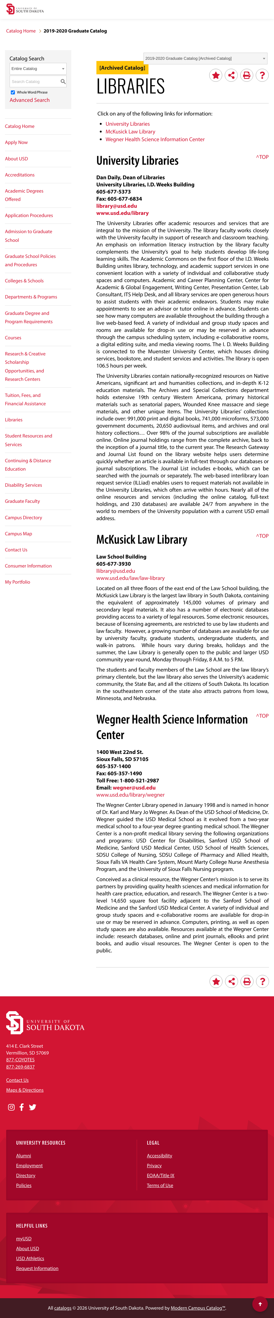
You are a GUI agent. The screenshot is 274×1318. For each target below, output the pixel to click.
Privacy (154, 1166)
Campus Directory (23, 518)
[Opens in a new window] (11, 1107)
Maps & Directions (24, 1090)
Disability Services (23, 485)
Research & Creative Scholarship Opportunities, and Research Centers (25, 366)
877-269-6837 (20, 1067)
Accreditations (20, 175)
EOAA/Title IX (161, 1175)
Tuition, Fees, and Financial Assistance (25, 399)
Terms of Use (160, 1185)
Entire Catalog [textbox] (24, 68)
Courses (13, 338)
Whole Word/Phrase (32, 92)
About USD (16, 159)
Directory (25, 1175)
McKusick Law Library (130, 131)
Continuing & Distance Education (28, 465)
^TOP (262, 156)
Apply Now (16, 142)
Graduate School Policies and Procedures (30, 260)
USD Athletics (30, 1258)
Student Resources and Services (28, 440)
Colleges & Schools (24, 281)
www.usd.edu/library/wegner (130, 794)
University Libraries (128, 123)
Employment (29, 1166)
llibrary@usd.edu (115, 570)
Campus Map (18, 534)
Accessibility (159, 1156)
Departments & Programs (31, 297)
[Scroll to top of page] (260, 1304)
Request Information (37, 1268)
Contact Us (16, 550)
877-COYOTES (20, 1060)
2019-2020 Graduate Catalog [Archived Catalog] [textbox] (188, 58)
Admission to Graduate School (28, 235)
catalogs (63, 1308)
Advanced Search (30, 99)
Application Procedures (29, 215)
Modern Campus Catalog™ (198, 1308)
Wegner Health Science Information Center (155, 139)
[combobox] (205, 58)
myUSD (24, 1239)
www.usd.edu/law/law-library (130, 577)
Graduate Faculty (22, 501)
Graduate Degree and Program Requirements (29, 317)
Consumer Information (28, 566)
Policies (24, 1185)
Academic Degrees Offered (24, 195)
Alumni (23, 1156)
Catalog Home (21, 31)
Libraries (14, 420)
